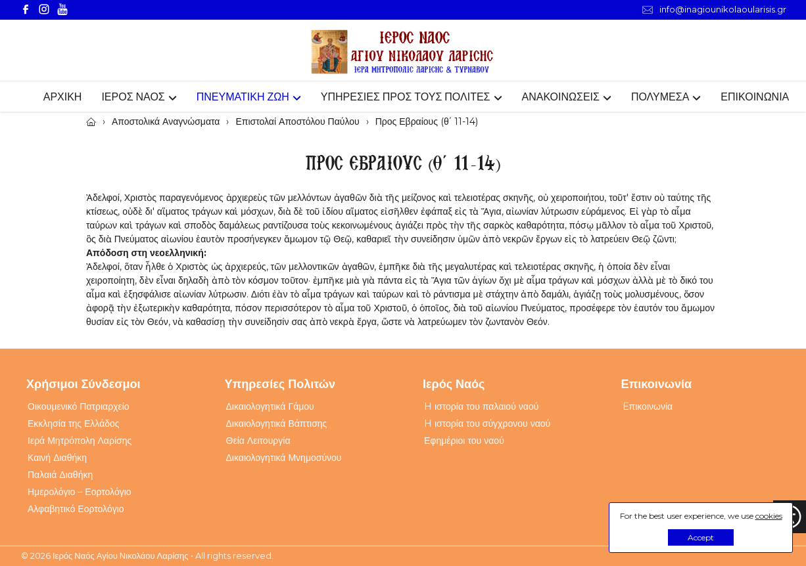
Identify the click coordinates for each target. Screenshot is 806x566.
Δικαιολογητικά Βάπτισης (276, 423)
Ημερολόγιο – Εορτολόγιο (79, 492)
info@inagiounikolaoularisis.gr (714, 9)
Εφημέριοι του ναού (464, 440)
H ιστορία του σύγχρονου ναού (487, 423)
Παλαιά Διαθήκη (60, 475)
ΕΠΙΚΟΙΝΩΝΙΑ (755, 97)
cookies (768, 516)
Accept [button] (701, 537)
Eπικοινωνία (648, 406)
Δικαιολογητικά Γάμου (270, 406)
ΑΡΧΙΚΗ (62, 97)
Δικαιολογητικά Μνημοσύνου (284, 458)
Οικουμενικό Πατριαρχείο (79, 406)
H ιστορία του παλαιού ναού (481, 406)
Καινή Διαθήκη (57, 458)
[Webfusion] (403, 52)
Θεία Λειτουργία (258, 440)
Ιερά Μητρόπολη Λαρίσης (79, 440)
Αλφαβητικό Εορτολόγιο (76, 509)
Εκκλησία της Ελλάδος (74, 423)
